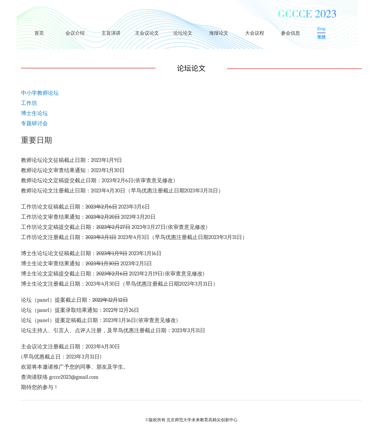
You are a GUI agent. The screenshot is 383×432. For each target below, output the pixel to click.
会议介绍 (75, 33)
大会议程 (254, 33)
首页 (39, 33)
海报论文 (218, 33)
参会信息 (290, 33)
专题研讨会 (34, 123)
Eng (321, 28)
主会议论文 (147, 33)
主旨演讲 (111, 33)
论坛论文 (182, 33)
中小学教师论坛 (40, 93)
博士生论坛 (34, 113)
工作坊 (29, 103)
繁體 (321, 37)
